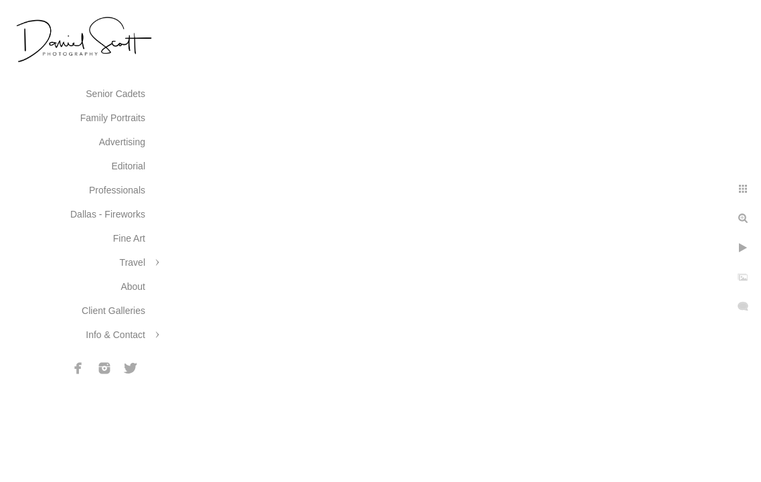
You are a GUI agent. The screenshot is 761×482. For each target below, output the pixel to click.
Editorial (128, 166)
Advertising (122, 142)
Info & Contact (115, 334)
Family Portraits (112, 117)
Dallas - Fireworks (107, 214)
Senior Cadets (115, 93)
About (132, 286)
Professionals (117, 190)
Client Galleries (113, 310)
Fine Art (129, 238)
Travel (132, 262)
